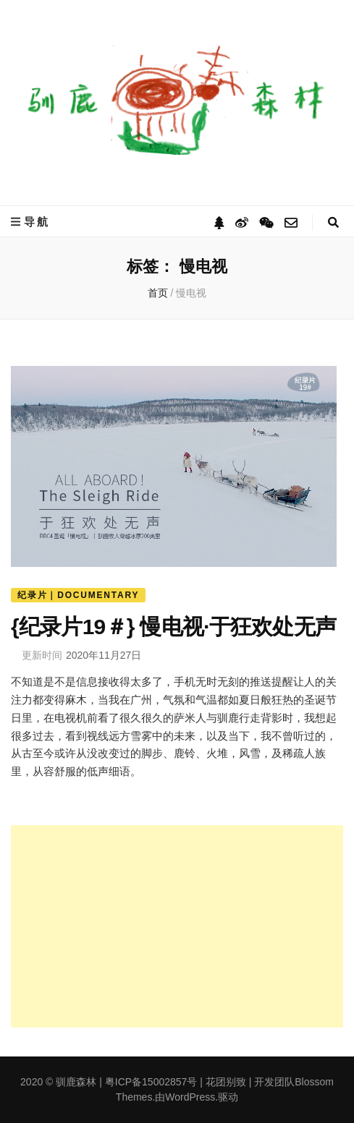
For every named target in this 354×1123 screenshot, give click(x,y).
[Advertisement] (177, 926)
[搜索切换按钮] (333, 222)
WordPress (190, 1097)
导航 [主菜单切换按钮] (30, 221)
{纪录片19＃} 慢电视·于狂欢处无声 (173, 627)
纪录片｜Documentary (78, 595)
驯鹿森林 (76, 1082)
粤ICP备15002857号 (151, 1082)
